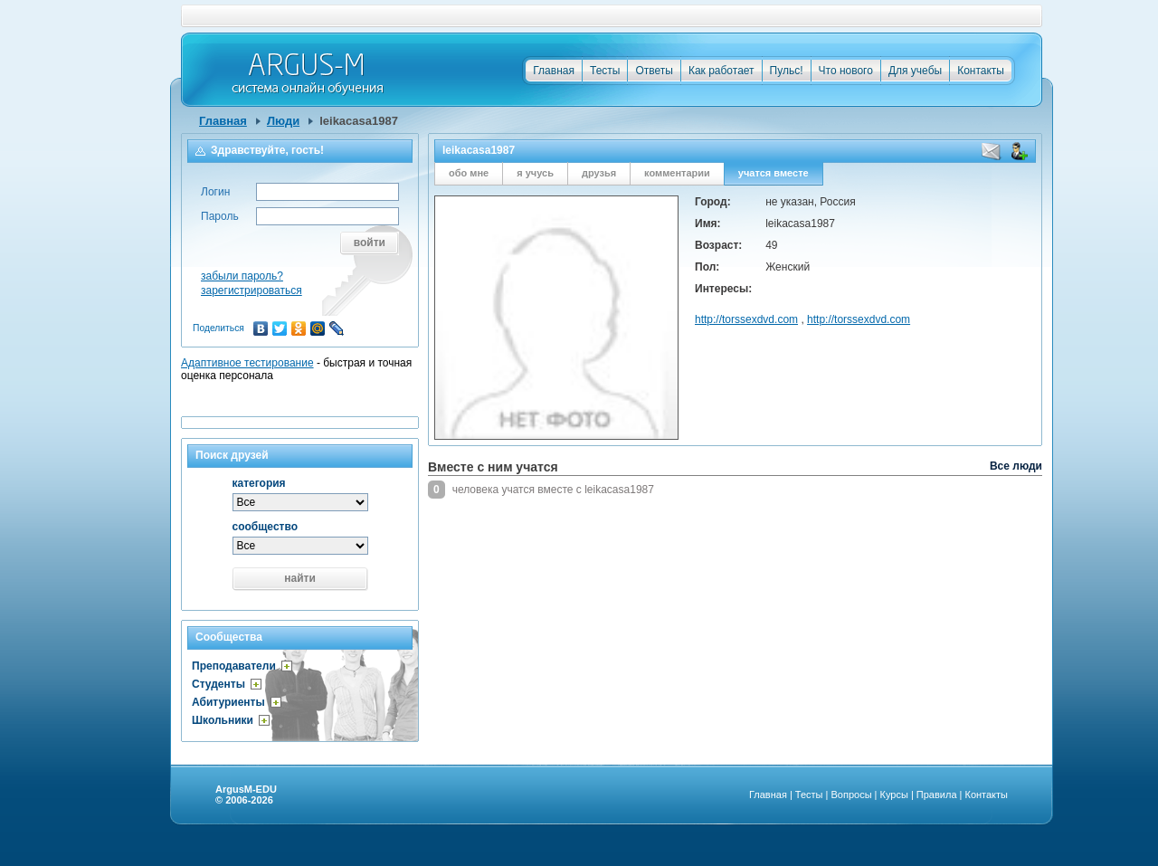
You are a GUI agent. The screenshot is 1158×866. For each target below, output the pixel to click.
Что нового (846, 70)
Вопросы (851, 794)
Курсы (894, 794)
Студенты (218, 684)
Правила (936, 794)
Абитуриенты (228, 702)
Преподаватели (234, 666)
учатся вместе (773, 172)
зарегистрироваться (251, 290)
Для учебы (915, 70)
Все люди (1016, 466)
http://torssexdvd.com (746, 319)
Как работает (721, 70)
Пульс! (786, 70)
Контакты (980, 70)
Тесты (605, 70)
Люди (283, 121)
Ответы (653, 70)
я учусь (535, 172)
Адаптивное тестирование (247, 363)
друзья (599, 172)
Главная (553, 70)
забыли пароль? (242, 276)
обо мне (469, 172)
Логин (215, 192)
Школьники (222, 720)
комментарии (677, 172)
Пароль (220, 216)
